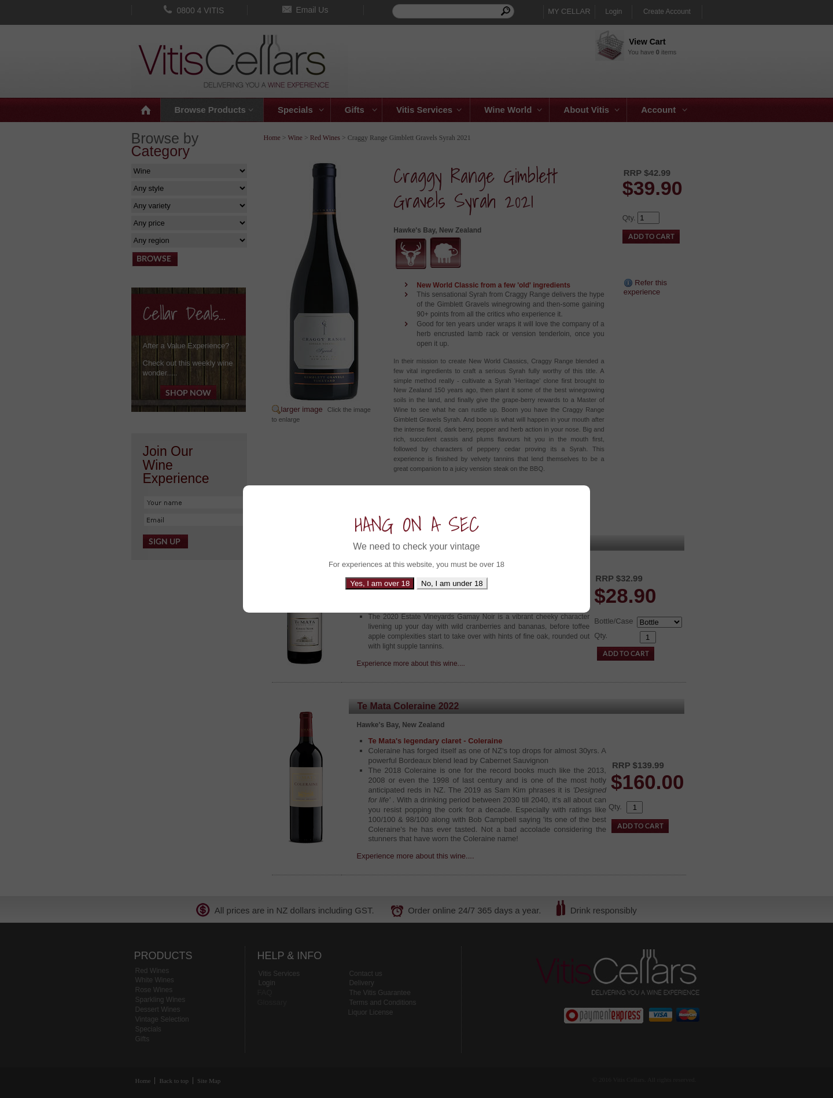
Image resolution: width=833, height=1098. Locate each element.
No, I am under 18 (452, 583)
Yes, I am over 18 (380, 583)
